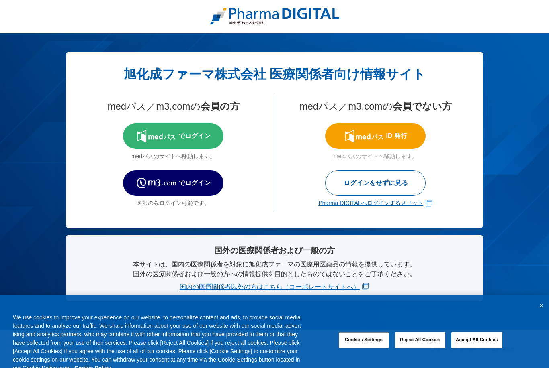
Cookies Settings (364, 346)
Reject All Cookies (420, 346)
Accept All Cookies (477, 346)
